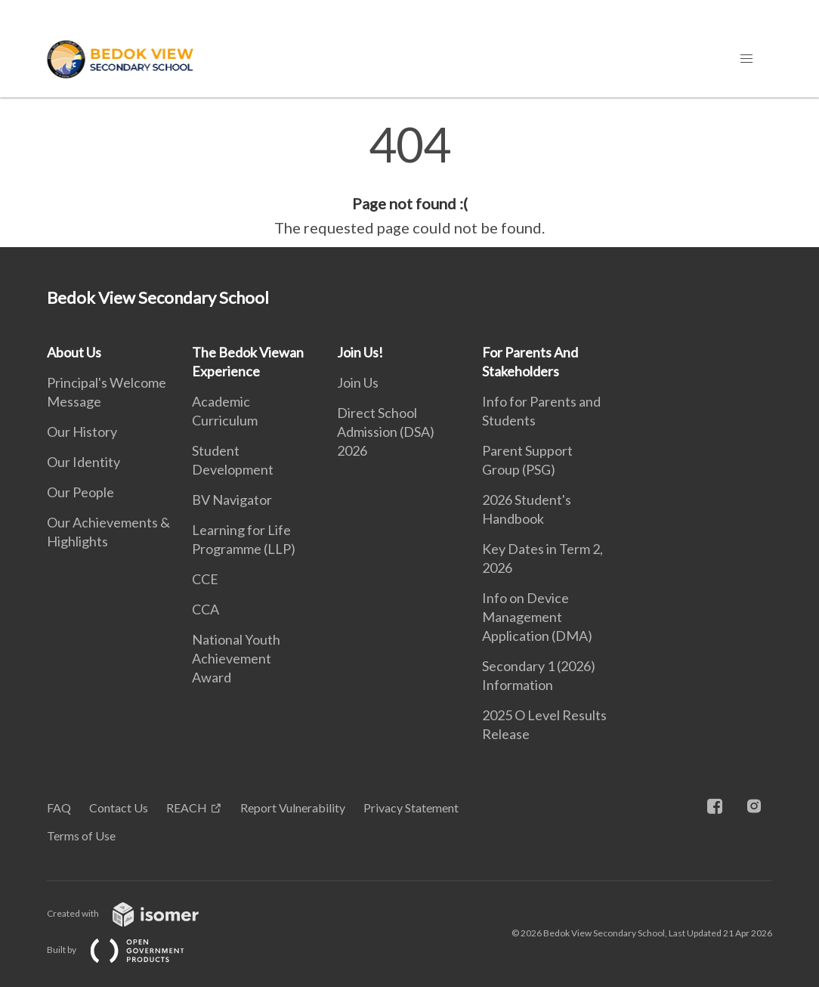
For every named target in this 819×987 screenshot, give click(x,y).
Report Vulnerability (292, 807)
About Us (74, 352)
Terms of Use (81, 835)
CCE (205, 579)
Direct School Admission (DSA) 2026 (385, 431)
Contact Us (118, 807)
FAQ (59, 807)
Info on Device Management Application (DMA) (537, 616)
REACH (186, 807)
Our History (82, 431)
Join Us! (360, 352)
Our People (80, 492)
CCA (205, 609)
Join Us (358, 382)
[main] (409, 180)
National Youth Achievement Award (236, 658)
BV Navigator (232, 499)
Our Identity (83, 461)
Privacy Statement (411, 807)
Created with (135, 913)
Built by (128, 949)
